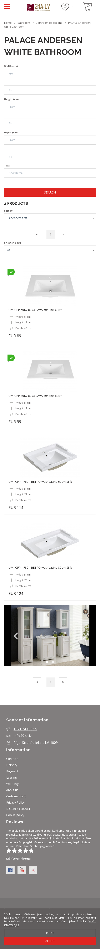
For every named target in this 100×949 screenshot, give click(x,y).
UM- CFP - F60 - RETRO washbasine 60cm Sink (40, 482)
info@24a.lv (22, 735)
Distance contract (18, 809)
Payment (12, 771)
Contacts (12, 759)
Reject (50, 933)
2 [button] (53, 662)
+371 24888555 (25, 729)
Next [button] (84, 635)
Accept (50, 941)
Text (7, 165)
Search (50, 192)
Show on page (12, 242)
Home (8, 23)
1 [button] (47, 662)
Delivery (11, 765)
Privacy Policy (15, 802)
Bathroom (24, 23)
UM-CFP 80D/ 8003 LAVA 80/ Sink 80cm (35, 396)
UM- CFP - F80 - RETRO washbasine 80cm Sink (40, 567)
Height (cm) (11, 99)
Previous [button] (15, 635)
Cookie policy (15, 815)
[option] (50, 635)
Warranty (12, 784)
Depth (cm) (11, 132)
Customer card (16, 796)
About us (12, 790)
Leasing (11, 777)
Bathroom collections (49, 23)
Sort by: (8, 210)
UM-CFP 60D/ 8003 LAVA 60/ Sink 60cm (35, 310)
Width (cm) (11, 66)
